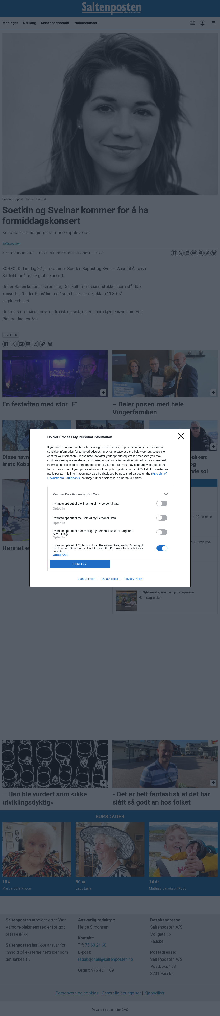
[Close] (182, 437)
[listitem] (110, 494)
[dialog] (110, 508)
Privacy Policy (133, 578)
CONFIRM (80, 564)
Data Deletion (86, 578)
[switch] (161, 503)
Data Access (110, 578)
